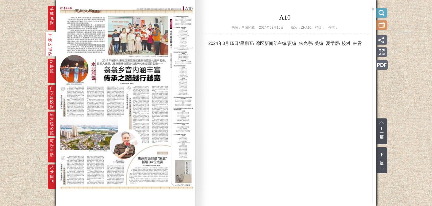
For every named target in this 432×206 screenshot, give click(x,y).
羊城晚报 (52, 13)
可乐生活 (52, 145)
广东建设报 (52, 92)
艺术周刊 (52, 171)
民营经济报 (52, 118)
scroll (373, 9)
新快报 (52, 65)
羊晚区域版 (50, 39)
